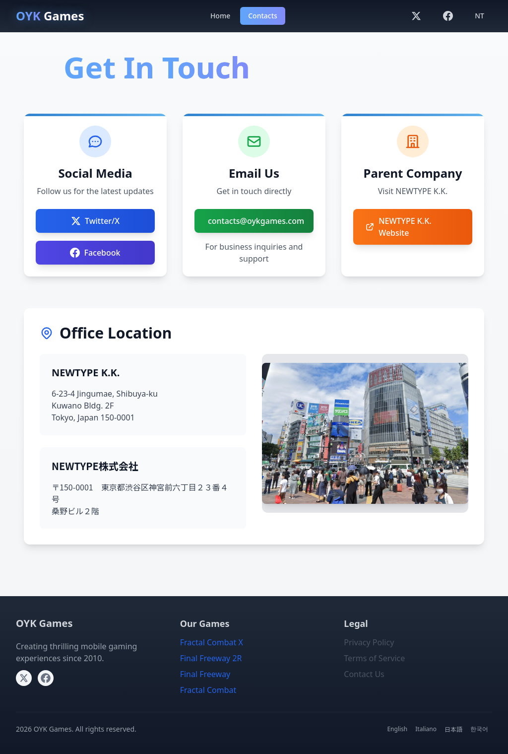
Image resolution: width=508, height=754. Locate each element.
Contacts (262, 15)
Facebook (95, 252)
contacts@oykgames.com (256, 220)
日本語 (453, 729)
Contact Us (364, 674)
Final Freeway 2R (211, 658)
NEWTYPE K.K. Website (398, 226)
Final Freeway (205, 674)
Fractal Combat (208, 690)
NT (479, 15)
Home (220, 15)
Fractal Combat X (211, 642)
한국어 (479, 729)
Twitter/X (95, 220)
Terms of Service (374, 658)
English (397, 729)
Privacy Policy (369, 642)
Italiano (426, 729)
